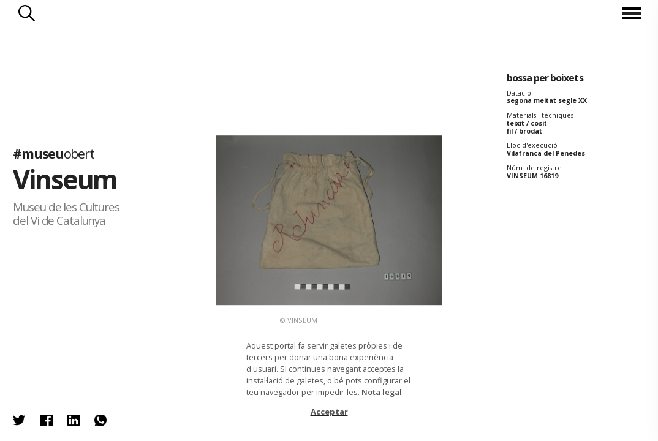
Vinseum (64, 180)
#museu (53, 154)
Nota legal (381, 392)
